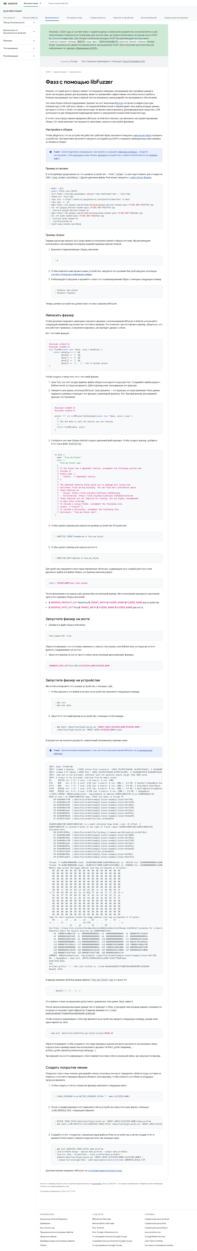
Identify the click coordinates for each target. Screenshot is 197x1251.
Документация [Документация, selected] (31, 3)
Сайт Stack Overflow (154, 1241)
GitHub (43, 1245)
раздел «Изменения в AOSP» (82, 48)
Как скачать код (47, 1228)
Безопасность (75, 72)
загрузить (102, 155)
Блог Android (98, 1228)
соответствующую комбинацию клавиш (71, 274)
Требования (45, 1223)
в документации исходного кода (105, 1170)
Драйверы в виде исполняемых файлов (57, 1241)
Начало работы (30, 17)
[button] (16, 22)
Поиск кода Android (58, 3)
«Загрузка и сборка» (127, 152)
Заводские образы (48, 1236)
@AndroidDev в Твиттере (103, 1223)
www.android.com (153, 1232)
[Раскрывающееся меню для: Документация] (41, 3)
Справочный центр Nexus (156, 1228)
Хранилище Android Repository (54, 1219)
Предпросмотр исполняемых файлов (56, 1232)
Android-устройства (123, 17)
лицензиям (96, 1183)
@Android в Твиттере (101, 1219)
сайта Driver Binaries (140, 177)
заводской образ (142, 135)
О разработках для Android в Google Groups (112, 1241)
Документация (12, 11)
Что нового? (9, 17)
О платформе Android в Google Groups (109, 1236)
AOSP (48, 72)
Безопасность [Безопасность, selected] (52, 17)
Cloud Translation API (134, 61)
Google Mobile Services (155, 1236)
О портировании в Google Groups (107, 1245)
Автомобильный (149, 17)
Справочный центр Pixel (155, 1223)
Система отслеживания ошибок (159, 1245)
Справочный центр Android (157, 1219)
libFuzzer (119, 103)
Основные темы (74, 17)
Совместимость (97, 17)
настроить (78, 155)
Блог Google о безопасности (105, 1232)
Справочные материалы (176, 17)
